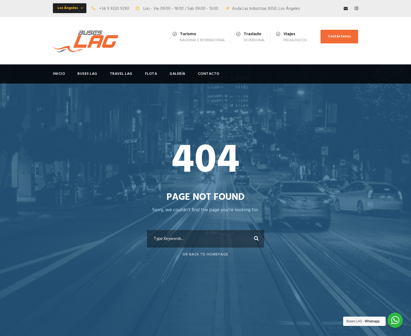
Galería (177, 74)
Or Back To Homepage (205, 254)
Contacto (208, 74)
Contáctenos (339, 36)
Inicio (59, 74)
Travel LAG (121, 74)
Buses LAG (87, 74)
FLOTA (151, 74)
